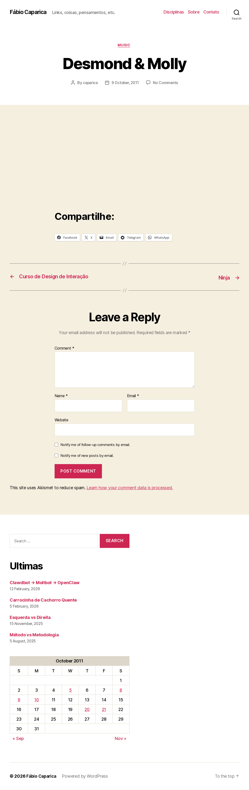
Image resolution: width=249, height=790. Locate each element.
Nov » (120, 738)
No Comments (166, 83)
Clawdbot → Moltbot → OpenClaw (44, 582)
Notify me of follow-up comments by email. (95, 445)
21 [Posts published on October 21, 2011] (104, 709)
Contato (211, 11)
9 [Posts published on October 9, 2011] (19, 700)
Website (61, 420)
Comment (65, 348)
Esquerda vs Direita (30, 617)
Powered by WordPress (87, 776)
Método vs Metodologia (34, 635)
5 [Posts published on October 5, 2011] (70, 690)
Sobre (194, 11)
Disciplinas (174, 11)
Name (61, 396)
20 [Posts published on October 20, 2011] (86, 709)
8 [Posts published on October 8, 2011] (121, 690)
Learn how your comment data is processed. (129, 487)
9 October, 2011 (125, 83)
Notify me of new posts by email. (87, 455)
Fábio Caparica (29, 12)
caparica (89, 83)
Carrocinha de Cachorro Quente (43, 600)
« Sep (18, 738)
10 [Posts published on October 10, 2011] (36, 700)
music (124, 45)
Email (133, 396)
